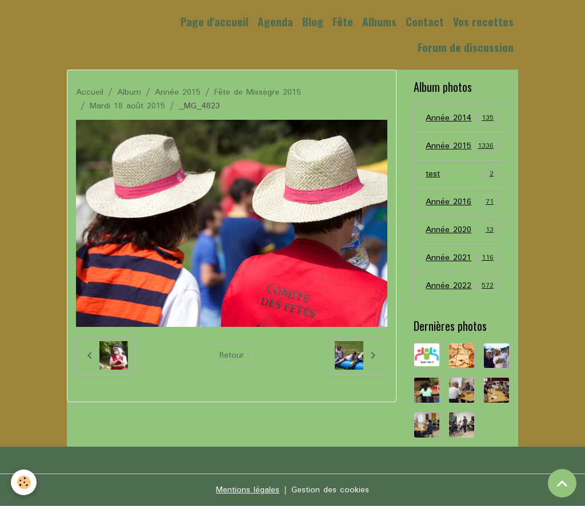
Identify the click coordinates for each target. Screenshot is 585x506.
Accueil (89, 92)
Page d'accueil (215, 21)
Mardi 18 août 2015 (127, 106)
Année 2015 (178, 92)
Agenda (275, 21)
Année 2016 (461, 202)
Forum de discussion (466, 47)
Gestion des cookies (330, 490)
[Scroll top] (562, 483)
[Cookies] (24, 482)
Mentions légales (247, 490)
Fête (342, 21)
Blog (312, 21)
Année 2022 (461, 286)
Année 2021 (461, 258)
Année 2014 (461, 118)
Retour (231, 355)
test (461, 174)
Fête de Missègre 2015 (257, 92)
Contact (425, 21)
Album (129, 92)
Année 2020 (461, 230)
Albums (379, 21)
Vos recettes (483, 21)
